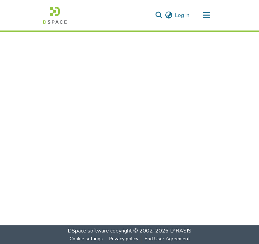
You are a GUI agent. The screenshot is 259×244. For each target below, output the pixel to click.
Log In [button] (182, 15)
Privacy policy (123, 239)
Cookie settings (86, 239)
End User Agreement (167, 239)
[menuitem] (168, 15)
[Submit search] (159, 15)
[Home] (55, 15)
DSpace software (88, 231)
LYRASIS (180, 231)
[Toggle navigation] (206, 15)
